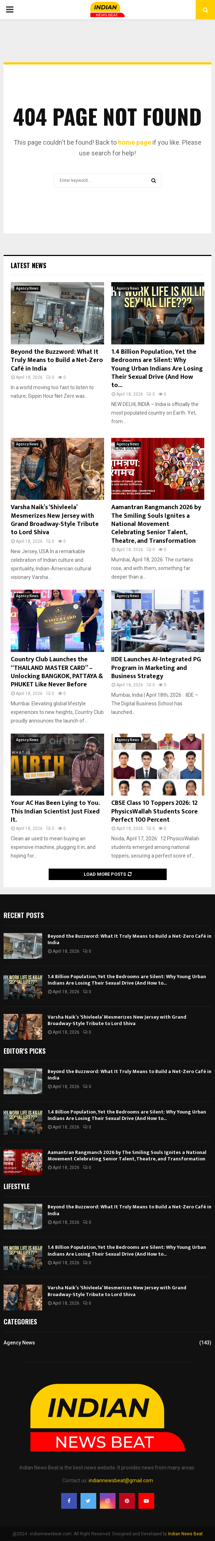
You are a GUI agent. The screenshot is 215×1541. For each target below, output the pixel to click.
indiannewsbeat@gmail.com (121, 1480)
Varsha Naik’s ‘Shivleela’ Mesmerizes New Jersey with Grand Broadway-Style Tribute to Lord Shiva (55, 520)
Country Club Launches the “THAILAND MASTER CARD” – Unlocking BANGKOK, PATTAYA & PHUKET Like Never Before (57, 672)
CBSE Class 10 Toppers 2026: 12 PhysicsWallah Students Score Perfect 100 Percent (154, 811)
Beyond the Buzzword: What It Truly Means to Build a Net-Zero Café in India (57, 360)
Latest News (28, 265)
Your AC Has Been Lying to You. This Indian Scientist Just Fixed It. (55, 811)
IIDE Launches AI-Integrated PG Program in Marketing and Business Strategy (156, 668)
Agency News (27, 288)
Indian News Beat (185, 1533)
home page (134, 142)
